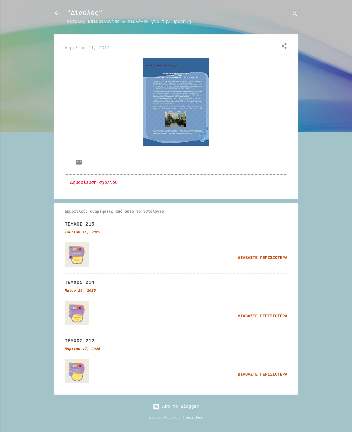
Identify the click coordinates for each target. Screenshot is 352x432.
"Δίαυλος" (85, 13)
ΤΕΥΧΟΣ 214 (79, 282)
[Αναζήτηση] (295, 15)
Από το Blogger (176, 406)
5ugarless (194, 417)
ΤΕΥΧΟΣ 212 (79, 341)
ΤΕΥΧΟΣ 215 (79, 224)
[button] (284, 47)
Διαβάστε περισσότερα (262, 258)
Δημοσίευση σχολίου (94, 182)
